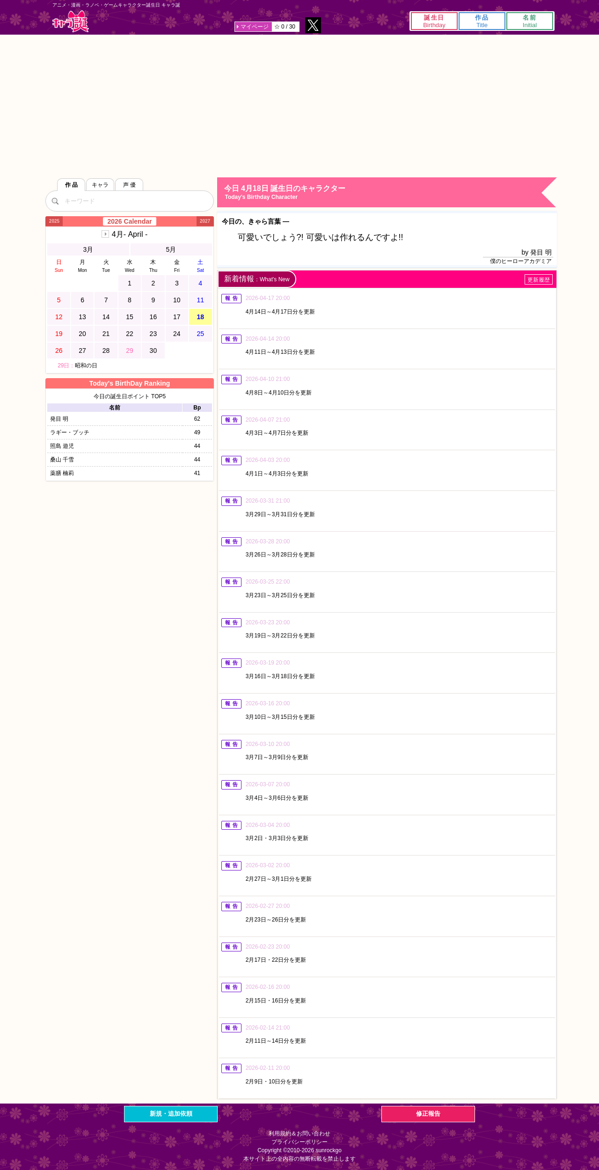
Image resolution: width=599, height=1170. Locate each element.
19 (59, 333)
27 (82, 350)
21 (106, 333)
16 (153, 317)
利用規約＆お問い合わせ (299, 1133)
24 (177, 333)
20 (82, 333)
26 (59, 350)
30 (153, 350)
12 (59, 317)
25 (200, 333)
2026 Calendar (130, 221)
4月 (129, 234)
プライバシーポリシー (299, 1142)
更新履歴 (538, 280)
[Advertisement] (299, 104)
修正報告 (428, 1113)
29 (129, 350)
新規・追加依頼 (171, 1113)
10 (177, 300)
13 (82, 317)
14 (106, 317)
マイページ (255, 26)
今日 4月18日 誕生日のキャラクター (390, 192)
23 (153, 333)
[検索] (55, 201)
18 (200, 317)
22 (129, 333)
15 (129, 317)
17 (177, 317)
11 (200, 300)
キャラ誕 (70, 21)
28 (106, 350)
